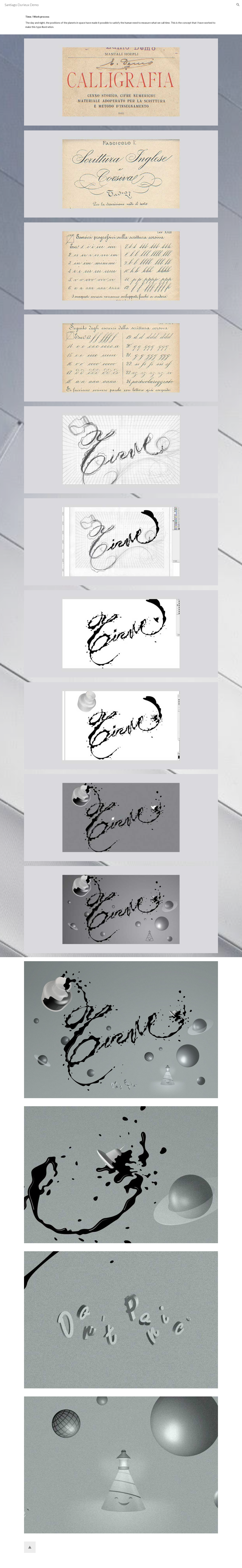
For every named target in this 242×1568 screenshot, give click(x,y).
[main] (121, 21)
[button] (238, 5)
